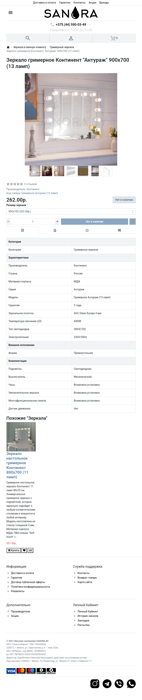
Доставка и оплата (44, 2)
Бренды (104, 2)
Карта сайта (85, 582)
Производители (20, 611)
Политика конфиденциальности (30, 586)
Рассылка (84, 624)
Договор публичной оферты (28, 582)
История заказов (88, 615)
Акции (92, 2)
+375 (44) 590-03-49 (71, 24)
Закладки (83, 620)
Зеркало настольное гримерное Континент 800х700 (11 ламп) (17, 465)
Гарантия (64, 2)
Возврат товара (87, 577)
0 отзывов (30, 184)
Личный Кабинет (88, 611)
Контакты (79, 2)
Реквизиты (18, 591)
